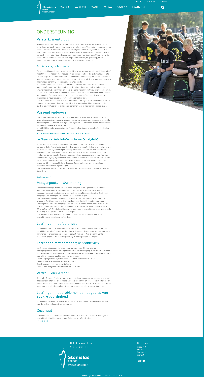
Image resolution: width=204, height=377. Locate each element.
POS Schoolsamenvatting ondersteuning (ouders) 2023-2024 (63, 133)
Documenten (138, 7)
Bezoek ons (141, 352)
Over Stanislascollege (79, 347)
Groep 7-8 (122, 7)
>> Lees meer (42, 321)
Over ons (64, 7)
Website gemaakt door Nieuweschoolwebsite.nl (102, 376)
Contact (137, 1)
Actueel (108, 7)
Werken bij (151, 1)
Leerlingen (80, 7)
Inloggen (163, 1)
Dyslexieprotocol (44, 177)
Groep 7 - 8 (141, 347)
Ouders (94, 7)
